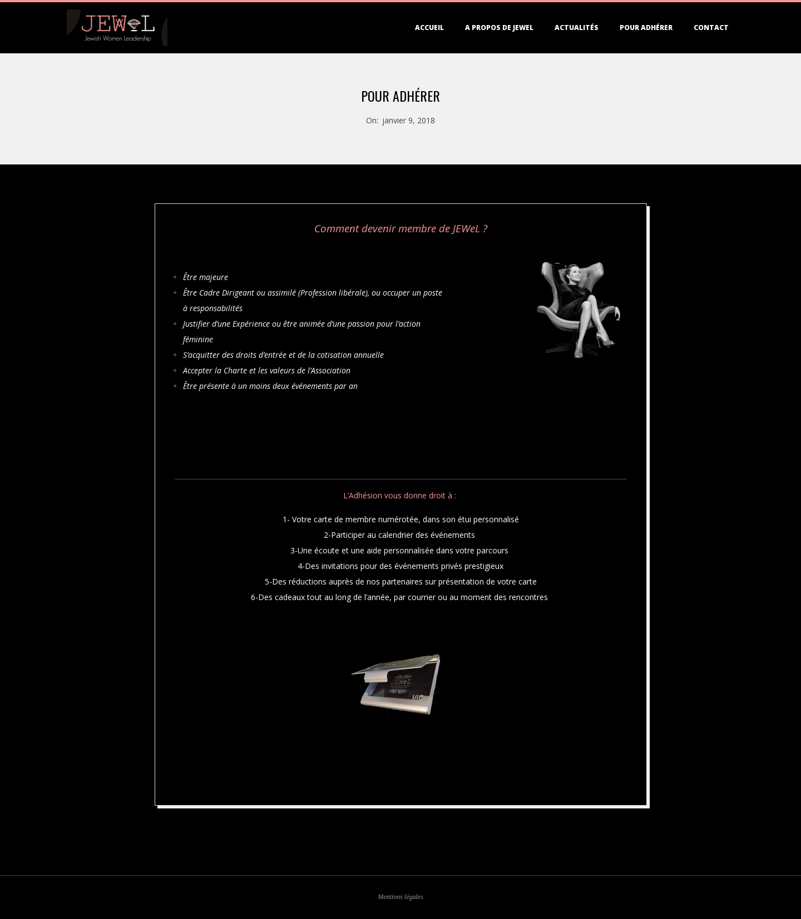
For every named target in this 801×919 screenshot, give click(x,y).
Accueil (429, 27)
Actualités (577, 27)
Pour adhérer (646, 27)
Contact (711, 27)
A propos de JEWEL (499, 27)
